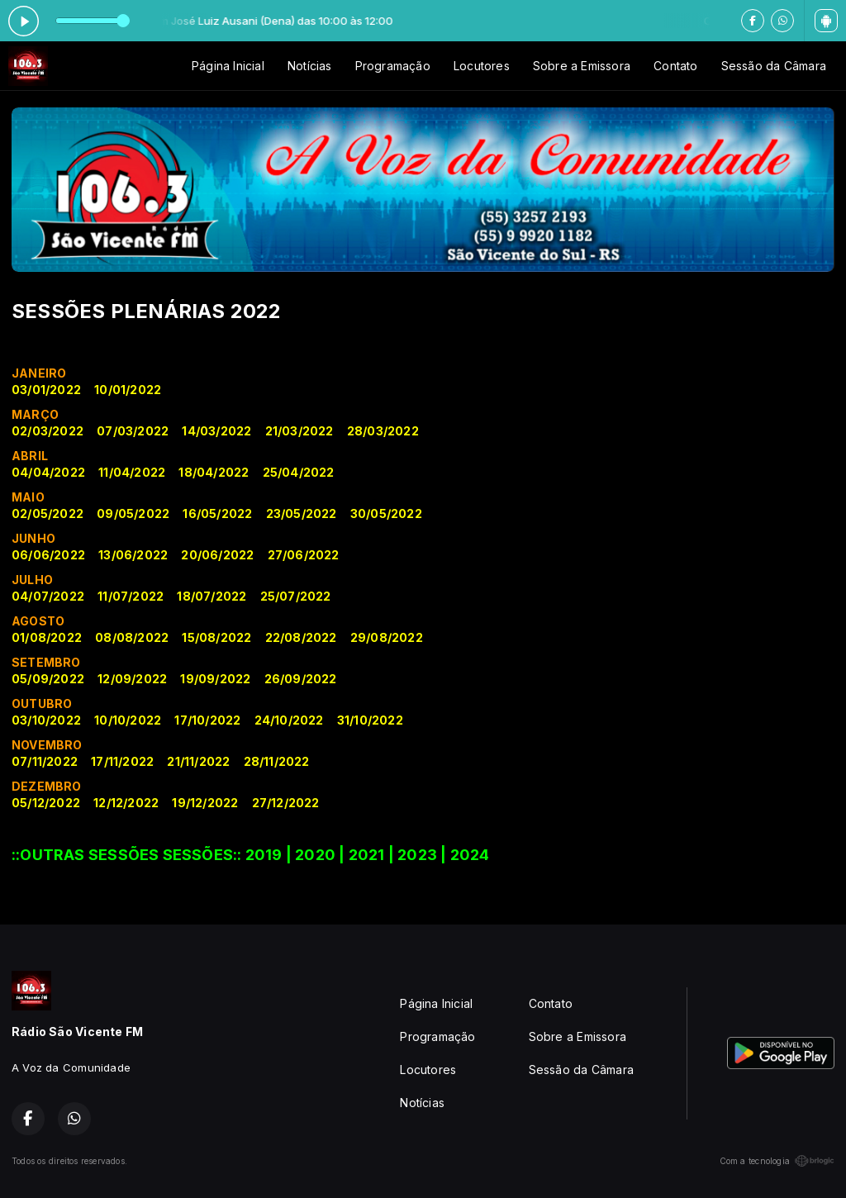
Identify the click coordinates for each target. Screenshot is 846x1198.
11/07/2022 (130, 596)
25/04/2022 (299, 472)
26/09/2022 (300, 679)
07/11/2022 (45, 761)
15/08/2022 (216, 637)
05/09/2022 (48, 679)
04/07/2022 (48, 596)
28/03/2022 (383, 431)
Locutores (482, 66)
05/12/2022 (46, 803)
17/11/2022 (122, 761)
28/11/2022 (277, 761)
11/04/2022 (131, 472)
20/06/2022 (217, 555)
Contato (675, 66)
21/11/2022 (198, 761)
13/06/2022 (133, 555)
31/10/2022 (370, 720)
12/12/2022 (126, 803)
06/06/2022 (48, 555)
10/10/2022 (127, 720)
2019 (264, 854)
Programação (392, 66)
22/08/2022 (301, 637)
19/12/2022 (205, 803)
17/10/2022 (207, 720)
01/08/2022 (47, 637)
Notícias (310, 66)
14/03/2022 (216, 431)
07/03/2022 (133, 431)
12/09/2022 (132, 679)
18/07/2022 (211, 596)
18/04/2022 (213, 472)
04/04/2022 (48, 472)
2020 (315, 854)
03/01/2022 (46, 390)
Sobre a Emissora (581, 66)
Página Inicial (228, 66)
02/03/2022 (47, 431)
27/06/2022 (304, 555)
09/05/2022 (133, 513)
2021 (367, 854)
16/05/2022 (217, 513)
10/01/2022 (127, 390)
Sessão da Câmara (773, 66)
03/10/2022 (46, 720)
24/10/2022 (289, 720)
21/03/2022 (299, 431)
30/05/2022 (386, 513)
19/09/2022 (215, 679)
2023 (417, 854)
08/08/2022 (132, 637)
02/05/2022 (47, 513)
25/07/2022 (295, 596)
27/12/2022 (286, 803)
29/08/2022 (386, 637)
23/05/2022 (301, 513)
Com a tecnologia (777, 1161)
